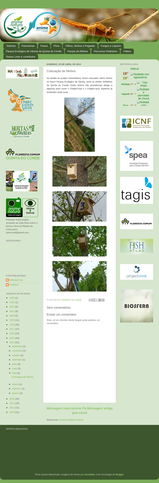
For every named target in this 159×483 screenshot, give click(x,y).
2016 (12, 333)
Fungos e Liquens (111, 45)
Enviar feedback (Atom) (71, 419)
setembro (17, 359)
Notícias (11, 45)
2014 (12, 342)
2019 (12, 320)
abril (14, 373)
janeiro (16, 393)
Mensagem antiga (99, 408)
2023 (12, 306)
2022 (12, 311)
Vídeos (127, 51)
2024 (12, 302)
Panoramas (28, 45)
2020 (12, 315)
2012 (12, 403)
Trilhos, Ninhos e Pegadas (80, 45)
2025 (12, 298)
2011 (12, 407)
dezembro (17, 346)
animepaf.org (16, 280)
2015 (12, 338)
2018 (12, 324)
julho (15, 364)
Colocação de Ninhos (22, 377)
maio (15, 368)
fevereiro (17, 388)
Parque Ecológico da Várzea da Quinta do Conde (34, 51)
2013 (12, 399)
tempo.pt (134, 68)
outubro (16, 355)
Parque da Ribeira (77, 51)
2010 (12, 412)
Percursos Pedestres (105, 51)
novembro (17, 350)
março (15, 384)
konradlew (89, 474)
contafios (13, 284)
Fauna (44, 45)
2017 (12, 329)
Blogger (119, 474)
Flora (56, 45)
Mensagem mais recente (64, 408)
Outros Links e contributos (20, 56)
